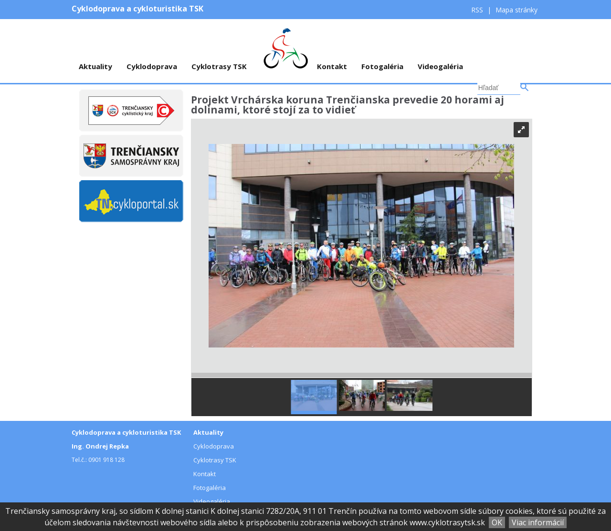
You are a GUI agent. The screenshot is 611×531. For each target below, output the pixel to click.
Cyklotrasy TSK (219, 66)
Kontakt (332, 66)
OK (497, 522)
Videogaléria (440, 66)
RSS (478, 9)
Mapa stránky (516, 9)
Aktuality (95, 66)
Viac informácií (538, 522)
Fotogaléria (382, 66)
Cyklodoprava (151, 66)
